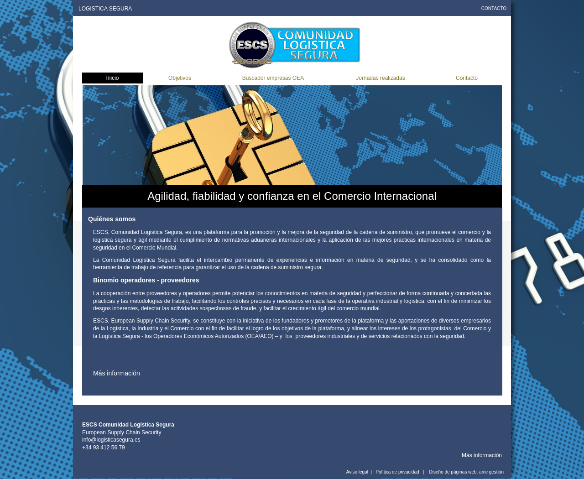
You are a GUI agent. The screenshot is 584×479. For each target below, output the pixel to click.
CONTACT (492, 8)
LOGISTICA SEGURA (105, 8)
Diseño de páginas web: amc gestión (466, 471)
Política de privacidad (397, 471)
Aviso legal (357, 471)
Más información (482, 455)
